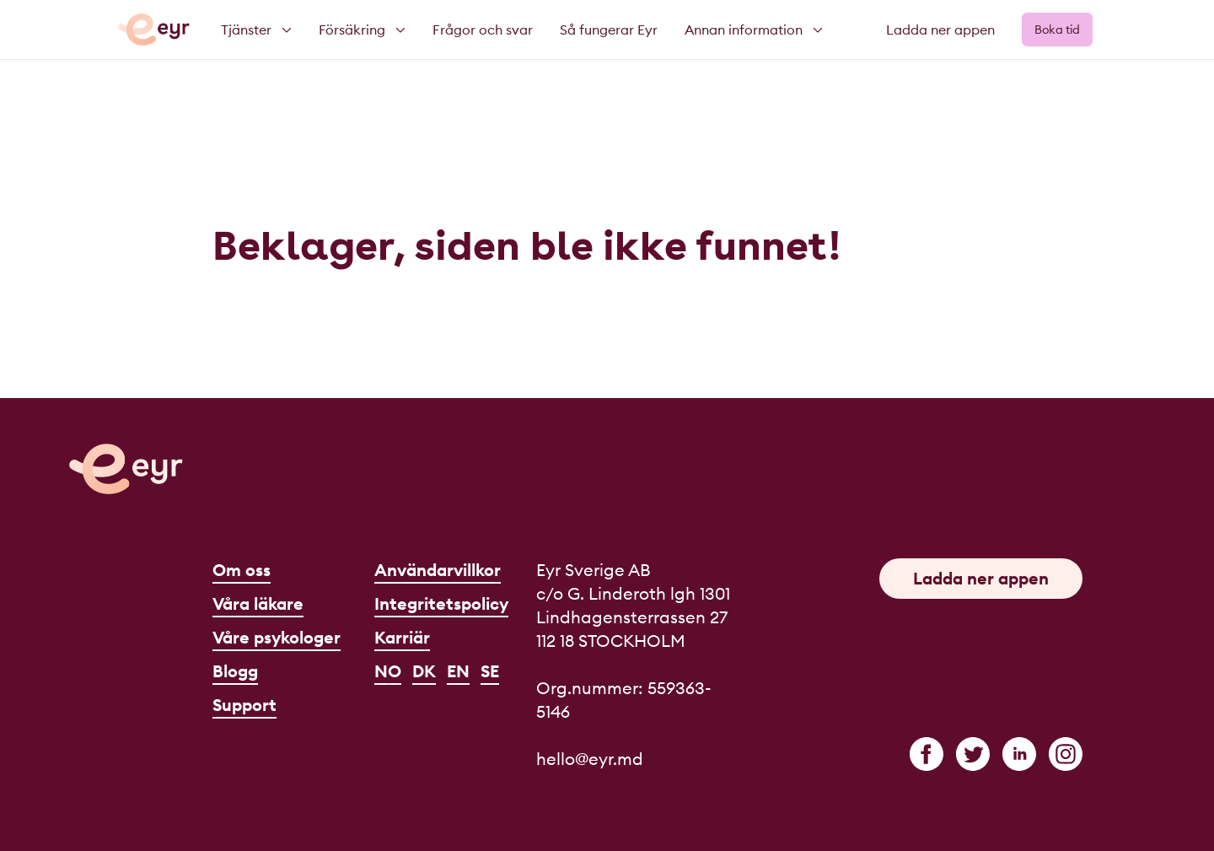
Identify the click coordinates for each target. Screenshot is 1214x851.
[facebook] (926, 754)
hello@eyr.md (589, 758)
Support (244, 704)
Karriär (402, 637)
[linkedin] (1019, 754)
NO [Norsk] (387, 670)
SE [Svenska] (490, 670)
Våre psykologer (276, 637)
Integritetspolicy (441, 603)
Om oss (241, 569)
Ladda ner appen (940, 29)
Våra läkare (258, 603)
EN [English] (458, 670)
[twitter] (973, 754)
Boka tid (1057, 29)
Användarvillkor (437, 569)
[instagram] (1065, 754)
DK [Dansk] (424, 670)
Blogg (235, 670)
